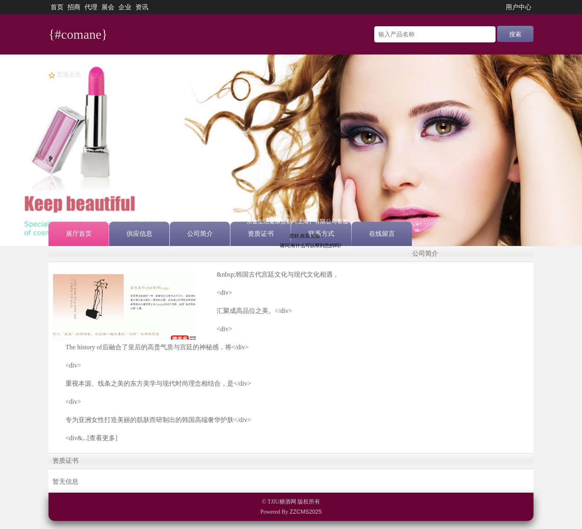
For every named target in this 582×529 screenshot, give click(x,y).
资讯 (141, 7)
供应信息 (139, 233)
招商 (73, 7)
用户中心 (518, 7)
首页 (57, 7)
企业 (124, 7)
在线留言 (382, 233)
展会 (107, 7)
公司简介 (200, 233)
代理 (90, 7)
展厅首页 (79, 233)
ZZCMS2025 (305, 511)
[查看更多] (102, 438)
